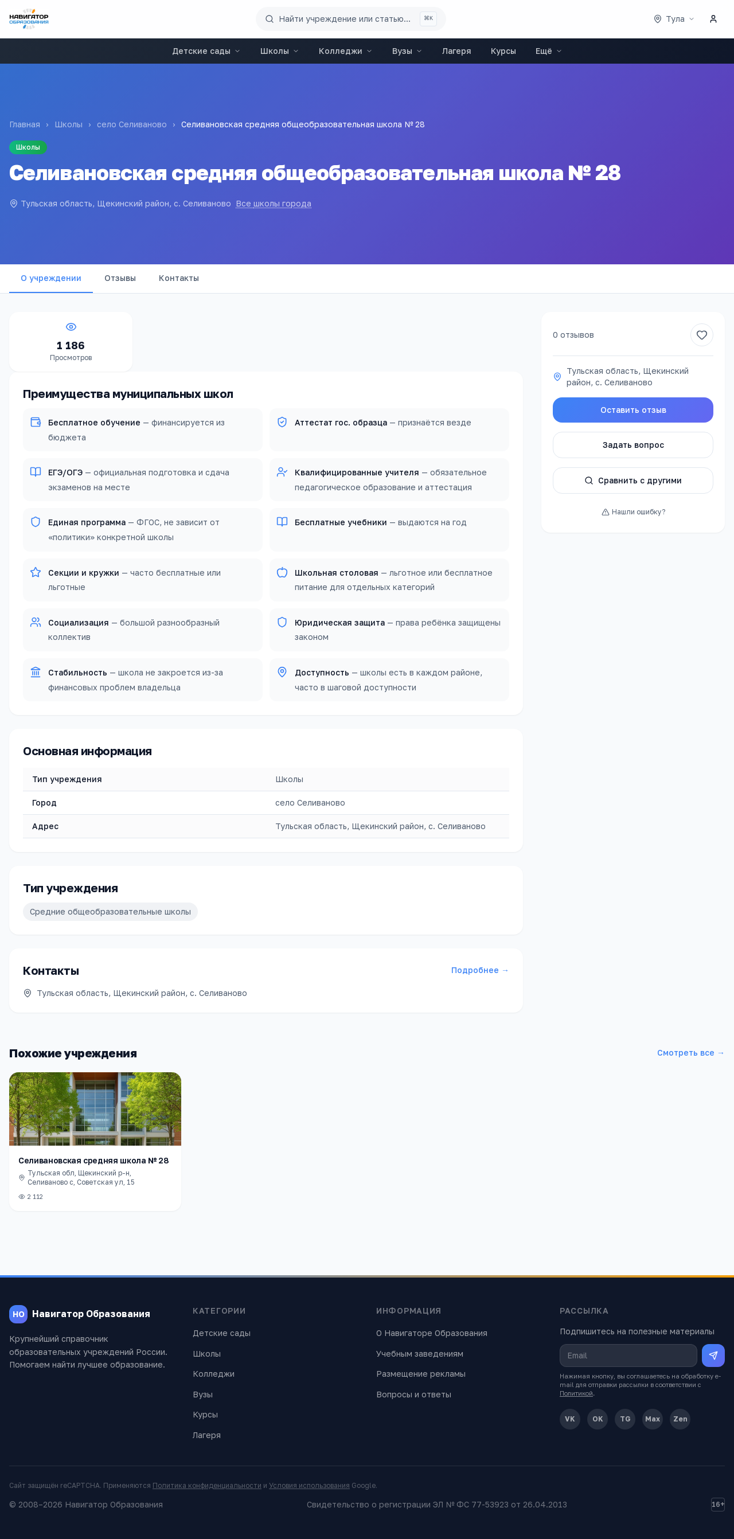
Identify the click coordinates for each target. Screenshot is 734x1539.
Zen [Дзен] (680, 1419)
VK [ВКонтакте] (570, 1419)
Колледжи (346, 51)
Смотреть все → (691, 1052)
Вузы (407, 51)
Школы (279, 51)
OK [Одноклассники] (597, 1419)
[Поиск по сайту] (351, 19)
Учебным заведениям (419, 1353)
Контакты (179, 278)
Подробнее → (480, 970)
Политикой (576, 1393)
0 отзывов (573, 334)
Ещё (549, 51)
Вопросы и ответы (413, 1394)
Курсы (503, 51)
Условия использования (309, 1485)
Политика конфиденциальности (207, 1485)
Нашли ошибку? (633, 511)
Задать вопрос (633, 445)
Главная (24, 124)
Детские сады (206, 51)
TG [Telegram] (625, 1419)
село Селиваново (132, 124)
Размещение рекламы (421, 1373)
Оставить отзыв (633, 410)
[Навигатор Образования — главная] (29, 19)
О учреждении (51, 278)
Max (652, 1419)
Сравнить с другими (633, 480)
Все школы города (273, 203)
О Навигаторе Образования (431, 1333)
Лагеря (456, 51)
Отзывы (120, 278)
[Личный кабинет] (713, 18)
